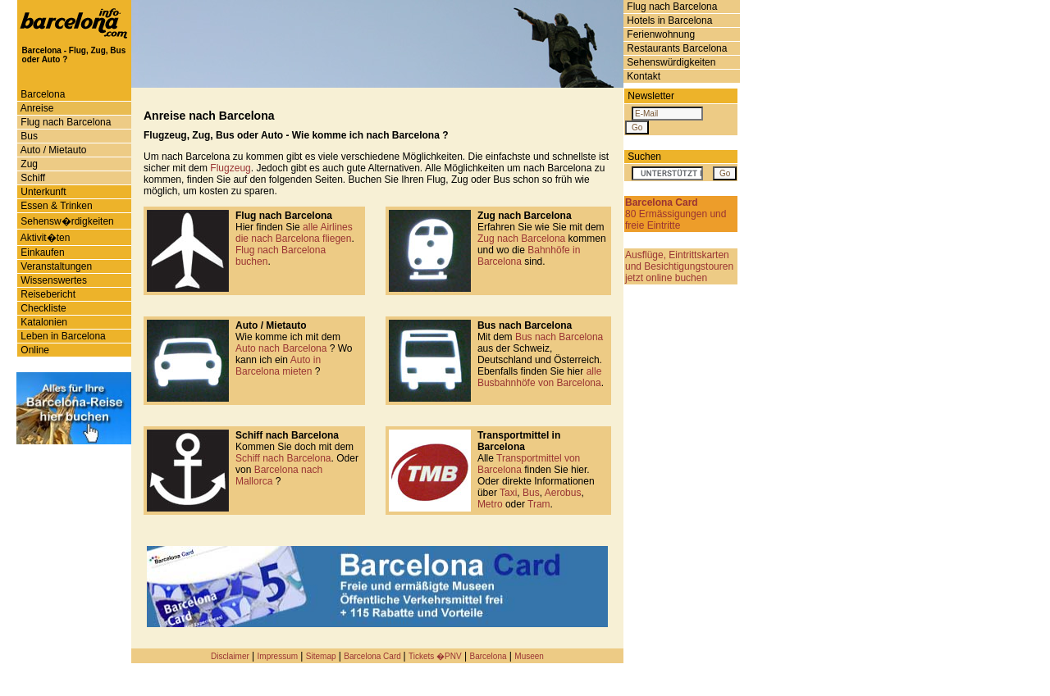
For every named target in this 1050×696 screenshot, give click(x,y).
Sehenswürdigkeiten (669, 62)
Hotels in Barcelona (668, 20)
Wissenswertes (52, 280)
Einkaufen (41, 252)
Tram (538, 504)
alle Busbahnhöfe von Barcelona (539, 377)
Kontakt (642, 76)
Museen (529, 656)
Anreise (35, 108)
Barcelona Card (373, 656)
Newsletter (651, 96)
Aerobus (563, 492)
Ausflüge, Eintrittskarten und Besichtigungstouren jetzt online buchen (679, 266)
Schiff (31, 178)
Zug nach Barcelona (521, 238)
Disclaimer (230, 656)
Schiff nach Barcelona (283, 458)
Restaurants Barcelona (675, 48)
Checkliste (42, 308)
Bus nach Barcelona (559, 337)
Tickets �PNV (435, 656)
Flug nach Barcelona (670, 6)
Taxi (508, 492)
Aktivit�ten (44, 237)
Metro (490, 504)
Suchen (644, 156)
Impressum (278, 656)
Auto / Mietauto (52, 150)
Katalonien (42, 322)
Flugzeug (230, 168)
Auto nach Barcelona (282, 348)
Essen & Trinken (55, 206)
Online (33, 350)
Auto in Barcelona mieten (278, 365)
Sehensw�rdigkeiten (66, 221)
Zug (28, 164)
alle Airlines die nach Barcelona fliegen (294, 232)
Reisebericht (46, 294)
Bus (28, 136)
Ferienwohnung (659, 34)
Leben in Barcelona (62, 336)
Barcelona (41, 94)
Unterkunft (42, 192)
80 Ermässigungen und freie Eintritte (675, 214)
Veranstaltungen (55, 266)
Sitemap (321, 656)
